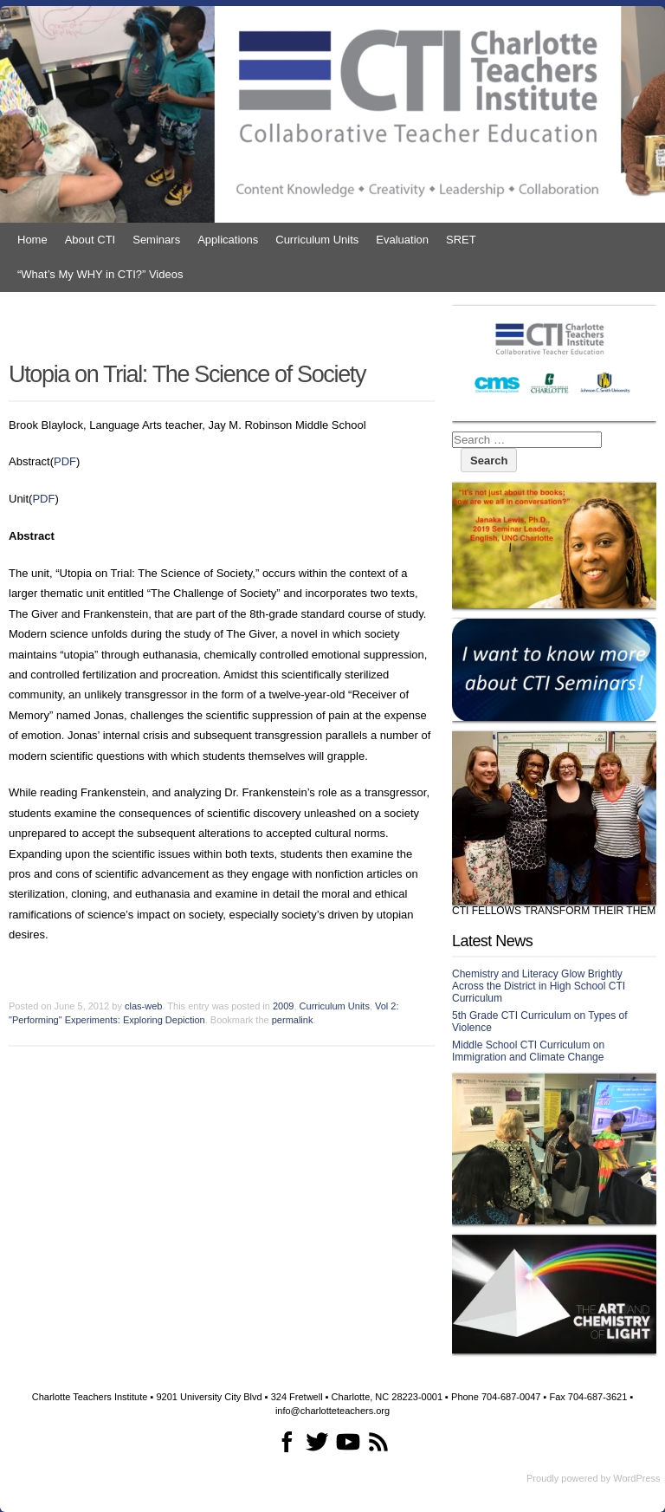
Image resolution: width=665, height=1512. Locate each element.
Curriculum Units (316, 239)
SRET (461, 239)
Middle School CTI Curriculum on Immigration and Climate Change (528, 1051)
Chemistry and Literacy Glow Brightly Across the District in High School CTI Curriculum (538, 986)
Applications (227, 239)
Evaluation (402, 239)
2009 (283, 1006)
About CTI (90, 239)
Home (32, 239)
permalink (292, 1020)
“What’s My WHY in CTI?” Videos (100, 274)
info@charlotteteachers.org (332, 1410)
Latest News (492, 941)
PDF (65, 461)
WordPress (636, 1478)
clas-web (143, 1006)
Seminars (156, 239)
